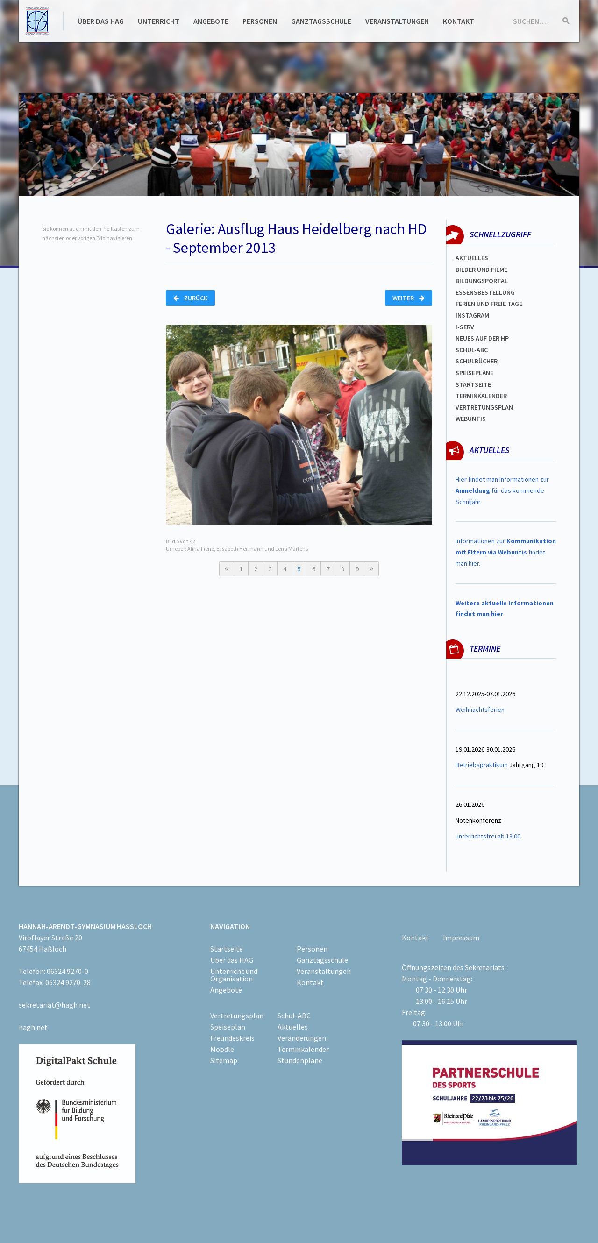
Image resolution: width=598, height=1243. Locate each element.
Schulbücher (477, 361)
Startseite (473, 384)
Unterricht (158, 21)
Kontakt (458, 21)
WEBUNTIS (471, 418)
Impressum (461, 937)
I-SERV (465, 327)
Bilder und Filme (481, 269)
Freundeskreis (232, 1038)
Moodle (222, 1049)
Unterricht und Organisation (233, 974)
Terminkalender (481, 395)
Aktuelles (472, 258)
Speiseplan (227, 1026)
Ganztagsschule (321, 21)
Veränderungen (302, 1038)
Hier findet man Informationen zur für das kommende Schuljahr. (502, 490)
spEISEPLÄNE (474, 373)
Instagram (472, 315)
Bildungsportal (482, 281)
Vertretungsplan (484, 407)
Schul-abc (472, 350)
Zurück (190, 298)
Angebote (210, 21)
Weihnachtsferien (480, 709)
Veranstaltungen (397, 21)
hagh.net (33, 1027)
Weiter (408, 298)
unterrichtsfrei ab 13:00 (488, 836)
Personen (259, 21)
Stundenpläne (300, 1060)
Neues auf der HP (482, 338)
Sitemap (223, 1060)
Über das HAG (101, 21)
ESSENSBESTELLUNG (485, 292)
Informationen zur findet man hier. (506, 552)
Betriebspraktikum (482, 764)
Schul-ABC (294, 1015)
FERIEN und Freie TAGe (489, 303)
